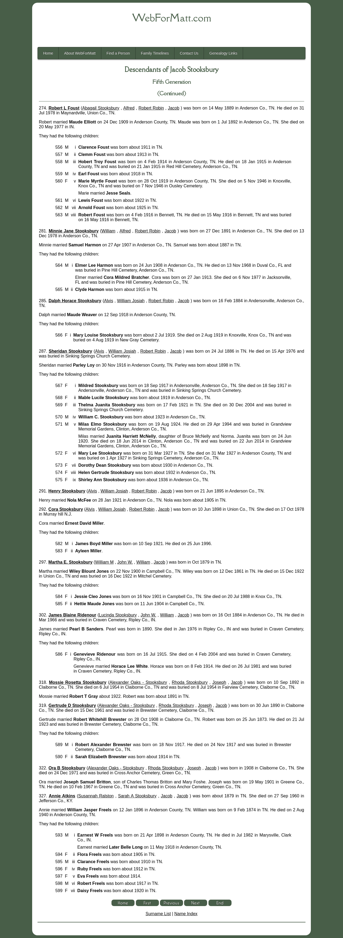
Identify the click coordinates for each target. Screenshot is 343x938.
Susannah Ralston (96, 796)
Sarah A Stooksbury (137, 796)
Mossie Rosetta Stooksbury (77, 682)
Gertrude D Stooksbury (72, 705)
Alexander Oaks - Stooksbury (138, 682)
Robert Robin (151, 108)
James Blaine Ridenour (72, 615)
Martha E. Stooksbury (70, 562)
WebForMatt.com (171, 17)
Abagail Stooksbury (101, 108)
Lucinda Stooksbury (118, 615)
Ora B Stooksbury (67, 768)
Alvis (108, 300)
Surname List (158, 913)
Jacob (173, 108)
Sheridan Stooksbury (70, 351)
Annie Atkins (62, 796)
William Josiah (131, 300)
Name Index (185, 913)
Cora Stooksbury (66, 509)
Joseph (219, 682)
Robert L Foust (64, 108)
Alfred (129, 108)
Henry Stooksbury (67, 491)
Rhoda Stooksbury (190, 682)
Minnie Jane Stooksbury (74, 231)
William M (104, 562)
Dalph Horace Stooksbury (75, 300)
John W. (125, 562)
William (108, 231)
